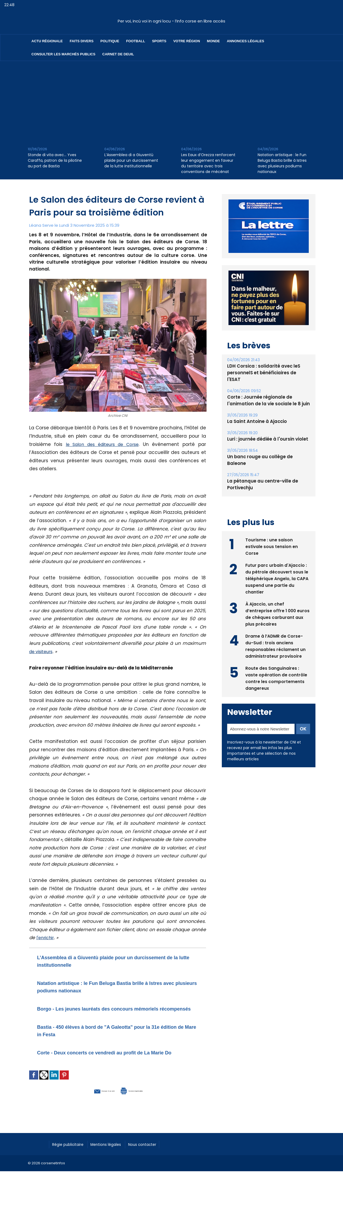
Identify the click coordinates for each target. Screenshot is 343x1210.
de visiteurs (42, 651)
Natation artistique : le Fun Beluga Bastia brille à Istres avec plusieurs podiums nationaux (282, 163)
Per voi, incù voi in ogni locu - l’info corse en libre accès (171, 21)
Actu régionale (47, 41)
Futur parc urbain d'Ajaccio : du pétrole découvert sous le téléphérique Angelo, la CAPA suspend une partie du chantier (277, 564)
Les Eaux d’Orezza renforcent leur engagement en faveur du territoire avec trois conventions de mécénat (208, 163)
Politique (109, 41)
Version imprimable (146, 1105)
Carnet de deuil (118, 54)
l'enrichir (45, 937)
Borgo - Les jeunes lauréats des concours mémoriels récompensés (101, 1012)
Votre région (186, 41)
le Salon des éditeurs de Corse (103, 444)
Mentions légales (114, 1158)
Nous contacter (156, 1158)
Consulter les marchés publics (64, 54)
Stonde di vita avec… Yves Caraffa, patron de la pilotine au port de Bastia (55, 160)
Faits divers (82, 41)
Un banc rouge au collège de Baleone (267, 450)
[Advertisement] (171, 101)
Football (135, 41)
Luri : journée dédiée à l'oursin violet (266, 432)
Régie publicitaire (71, 1158)
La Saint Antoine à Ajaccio (255, 415)
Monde (213, 41)
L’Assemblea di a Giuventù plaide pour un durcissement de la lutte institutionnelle (131, 160)
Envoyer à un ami (88, 1105)
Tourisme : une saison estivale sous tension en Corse (271, 532)
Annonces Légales (245, 41)
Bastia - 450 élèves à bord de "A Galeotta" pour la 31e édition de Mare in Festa (112, 1037)
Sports (159, 41)
